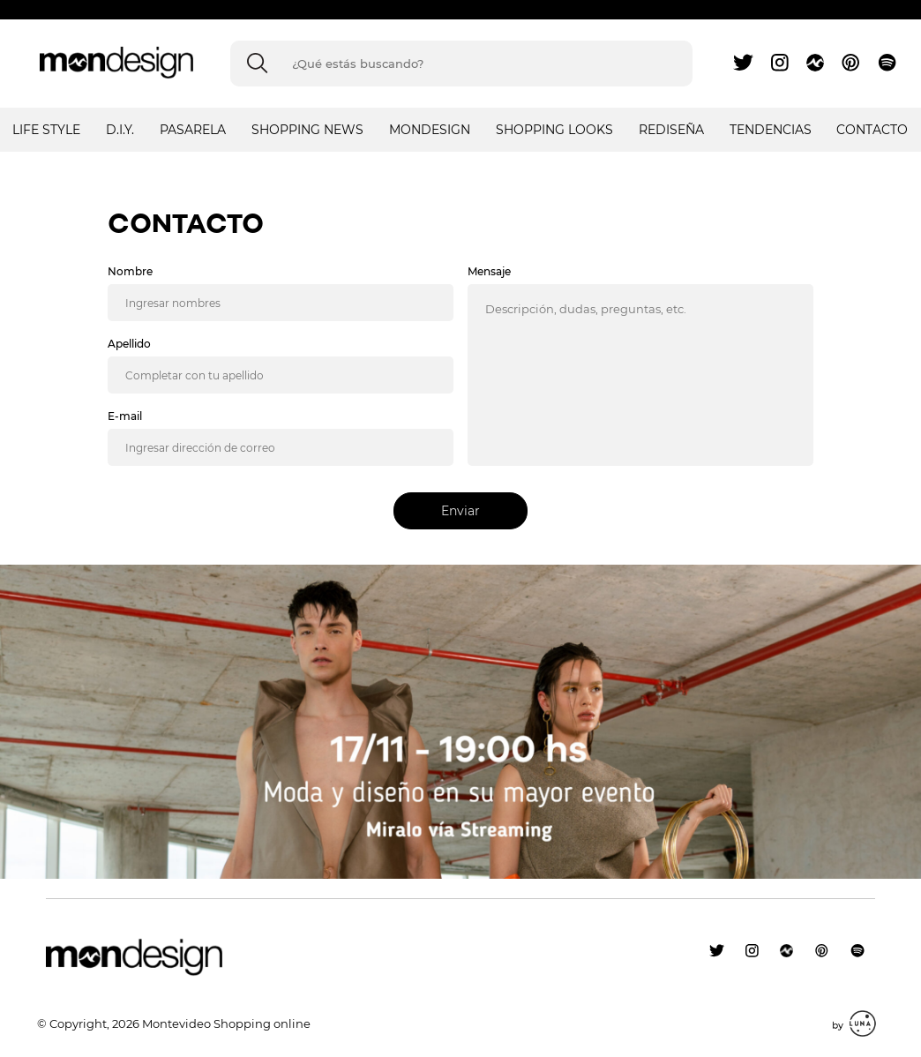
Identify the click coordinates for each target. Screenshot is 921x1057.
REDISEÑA (671, 130)
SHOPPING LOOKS (554, 130)
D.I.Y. (120, 130)
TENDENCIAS (771, 130)
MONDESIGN (429, 130)
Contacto (872, 130)
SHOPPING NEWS (307, 130)
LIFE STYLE (46, 130)
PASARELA (193, 130)
